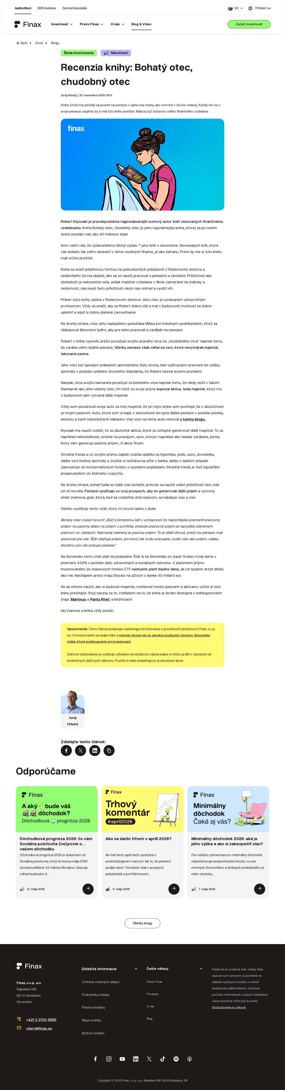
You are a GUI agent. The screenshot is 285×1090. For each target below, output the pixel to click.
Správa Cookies (93, 1033)
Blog (150, 1018)
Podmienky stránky (95, 995)
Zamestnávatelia (74, 8)
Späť (21, 43)
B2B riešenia (47, 8)
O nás (150, 1006)
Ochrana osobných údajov (101, 982)
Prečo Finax (154, 981)
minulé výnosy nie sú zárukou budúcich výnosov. (156, 635)
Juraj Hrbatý (69, 95)
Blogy (55, 43)
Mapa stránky (91, 1020)
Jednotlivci (22, 8)
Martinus (78, 599)
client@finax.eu (39, 1028)
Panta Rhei (99, 599)
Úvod (39, 43)
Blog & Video (141, 24)
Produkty (153, 994)
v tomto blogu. (192, 419)
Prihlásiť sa (259, 8)
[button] (235, 8)
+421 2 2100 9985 (41, 1020)
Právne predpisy (93, 1007)
